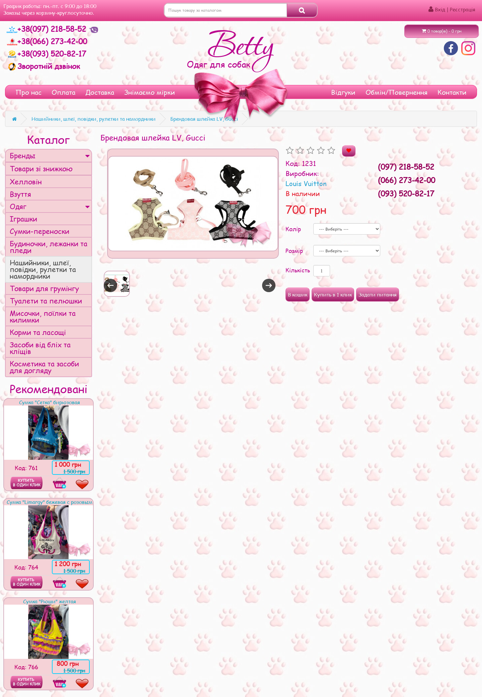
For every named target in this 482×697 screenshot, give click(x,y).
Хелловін (26, 181)
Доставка (99, 92)
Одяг (50, 206)
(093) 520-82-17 (406, 193)
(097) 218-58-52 (406, 167)
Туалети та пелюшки (46, 301)
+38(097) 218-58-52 (47, 29)
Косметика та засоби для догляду (44, 367)
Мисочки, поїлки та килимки (43, 316)
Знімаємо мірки (149, 92)
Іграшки (23, 219)
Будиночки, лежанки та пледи (48, 247)
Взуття (20, 194)
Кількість (298, 270)
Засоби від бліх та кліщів (40, 348)
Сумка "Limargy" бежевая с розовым (49, 502)
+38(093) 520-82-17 (46, 54)
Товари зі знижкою (41, 168)
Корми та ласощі (38, 332)
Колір (293, 229)
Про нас (28, 92)
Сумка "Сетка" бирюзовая (49, 402)
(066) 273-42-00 (406, 180)
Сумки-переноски (39, 231)
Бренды (50, 155)
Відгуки (343, 92)
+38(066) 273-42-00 (47, 41)
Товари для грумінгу (44, 288)
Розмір (294, 250)
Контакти (452, 92)
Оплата (63, 92)
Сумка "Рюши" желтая (49, 601)
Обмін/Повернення (396, 92)
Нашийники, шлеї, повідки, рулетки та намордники (43, 269)
